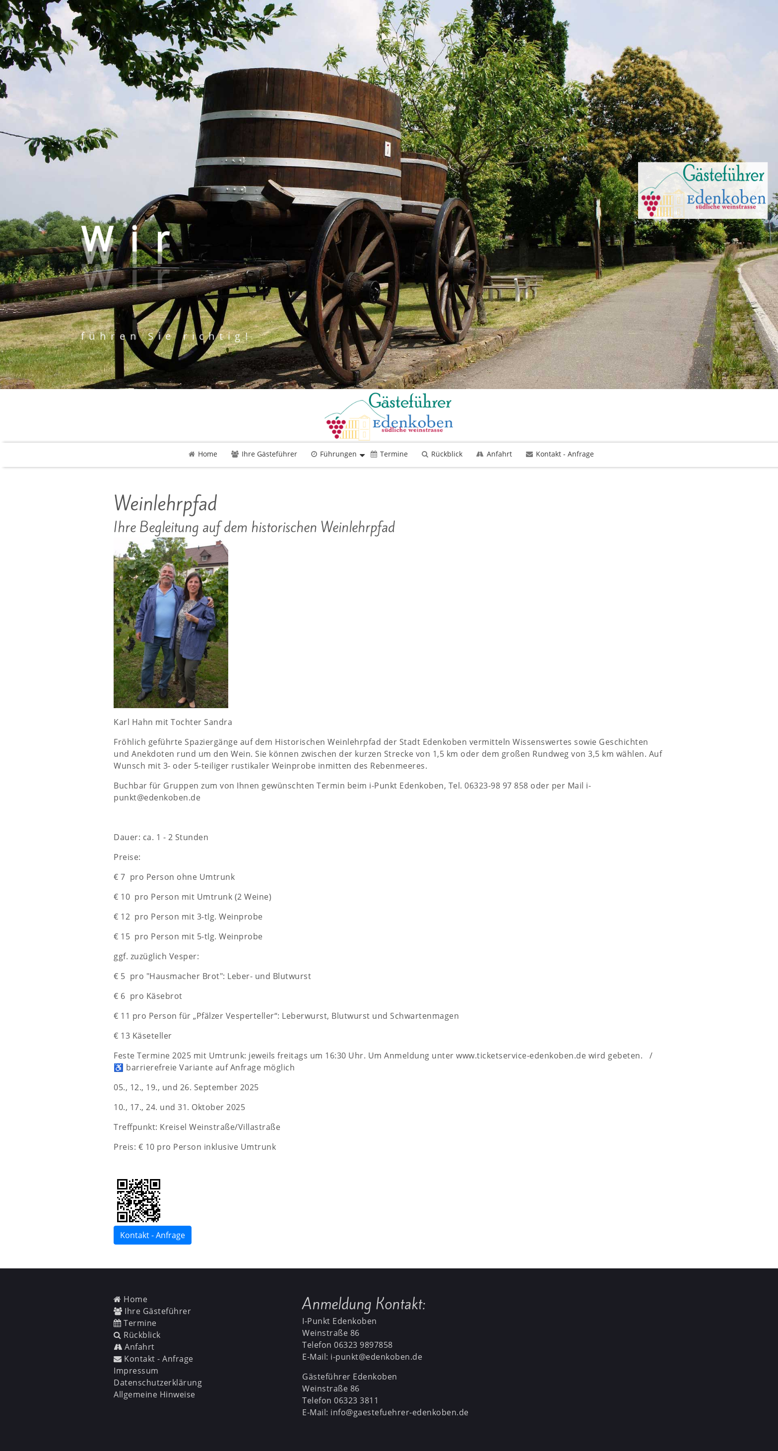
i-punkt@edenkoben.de (376, 1356)
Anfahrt (494, 454)
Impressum (136, 1370)
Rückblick (442, 454)
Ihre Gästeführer (264, 454)
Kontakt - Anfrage (560, 454)
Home (203, 454)
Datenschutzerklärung (158, 1382)
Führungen (334, 454)
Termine (389, 454)
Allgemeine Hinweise (154, 1394)
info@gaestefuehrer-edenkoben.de (399, 1412)
